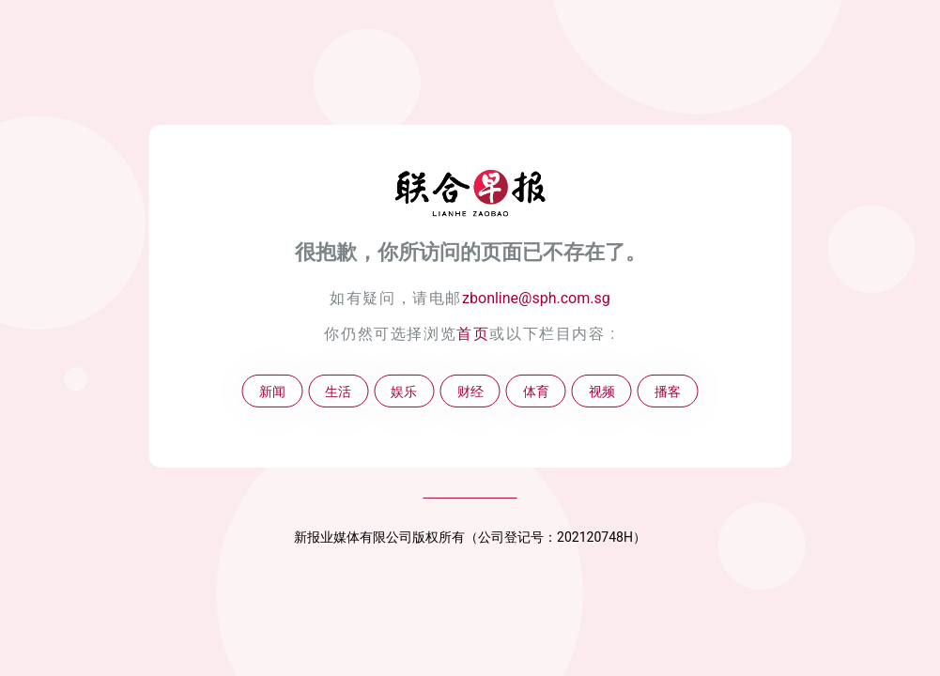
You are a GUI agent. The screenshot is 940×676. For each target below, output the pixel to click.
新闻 (272, 391)
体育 (536, 391)
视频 (602, 391)
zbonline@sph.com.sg (536, 298)
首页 (472, 334)
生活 (338, 391)
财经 (470, 391)
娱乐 (404, 391)
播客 (668, 391)
